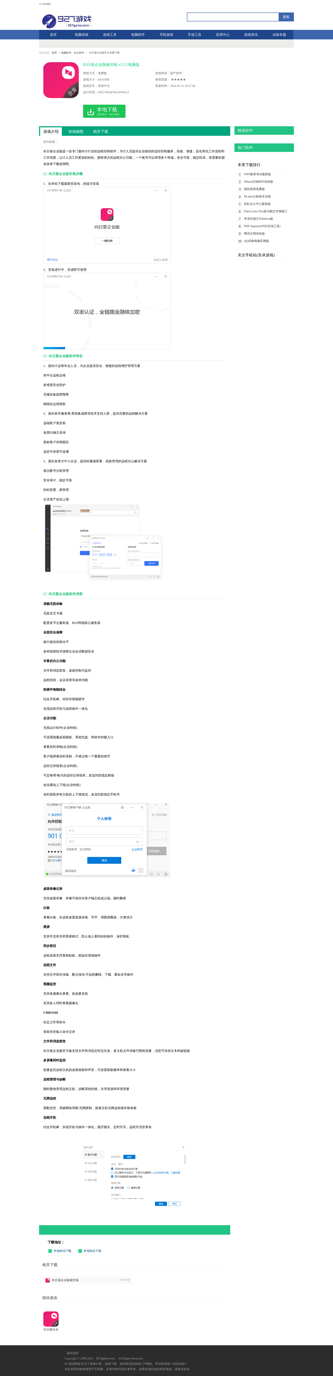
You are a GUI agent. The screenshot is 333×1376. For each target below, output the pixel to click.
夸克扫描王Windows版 (258, 218)
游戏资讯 (251, 34)
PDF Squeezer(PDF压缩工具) (262, 226)
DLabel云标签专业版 (257, 196)
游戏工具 (110, 34)
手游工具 (194, 34)
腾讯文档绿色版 (254, 233)
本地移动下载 (62, 1250)
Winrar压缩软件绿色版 (258, 181)
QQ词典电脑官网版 (256, 241)
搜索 (286, 17)
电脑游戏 (81, 34)
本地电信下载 (92, 1250)
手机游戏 (166, 34)
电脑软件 (138, 34)
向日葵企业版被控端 (65, 1280)
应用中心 (223, 34)
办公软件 (79, 52)
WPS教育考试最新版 (257, 174)
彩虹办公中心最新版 (257, 203)
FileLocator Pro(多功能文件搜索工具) (266, 212)
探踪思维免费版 (254, 189)
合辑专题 (279, 34)
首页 (54, 52)
